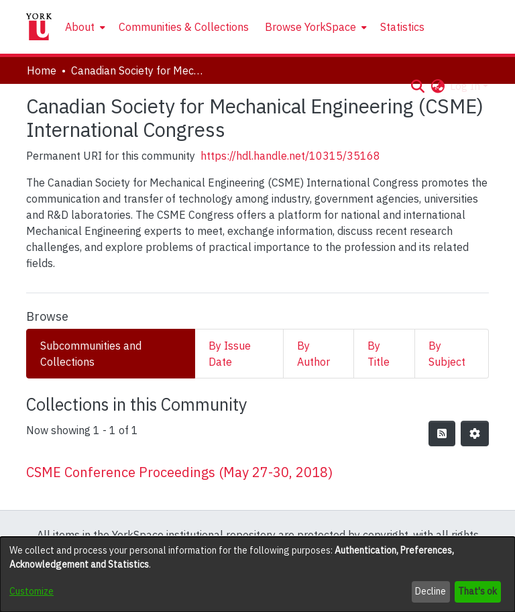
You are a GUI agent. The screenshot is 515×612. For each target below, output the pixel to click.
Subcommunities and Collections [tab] (90, 353)
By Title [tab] (378, 353)
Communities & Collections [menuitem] (184, 27)
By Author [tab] (313, 353)
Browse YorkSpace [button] (310, 27)
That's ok (477, 591)
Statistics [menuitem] (402, 27)
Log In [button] (466, 86)
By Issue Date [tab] (230, 353)
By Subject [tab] (446, 353)
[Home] (39, 26)
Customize (31, 591)
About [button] (80, 27)
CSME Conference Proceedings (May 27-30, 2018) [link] (179, 472)
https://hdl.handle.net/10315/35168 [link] (290, 155)
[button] (417, 86)
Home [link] (41, 70)
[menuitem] (83, 27)
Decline (430, 591)
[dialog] (257, 574)
